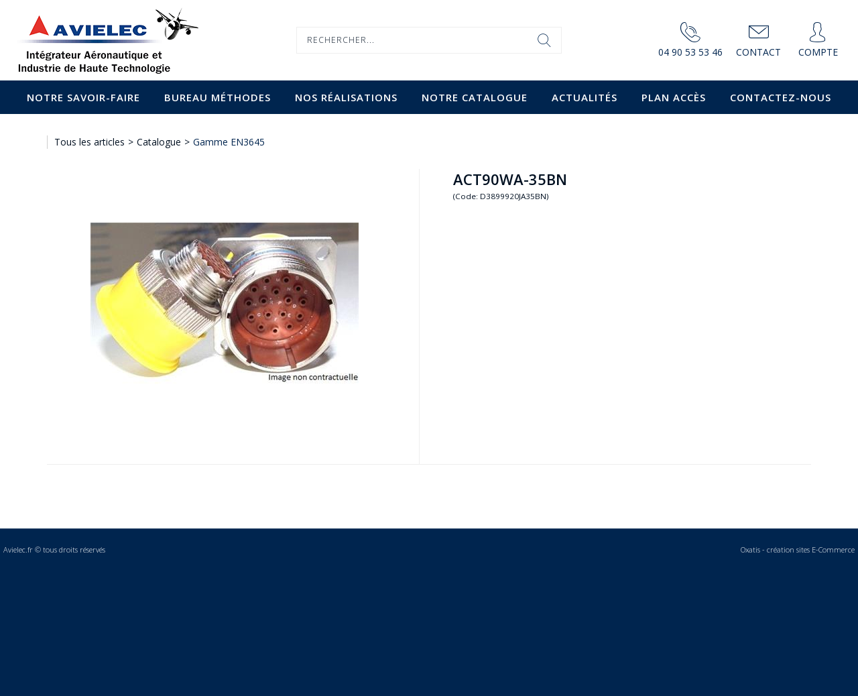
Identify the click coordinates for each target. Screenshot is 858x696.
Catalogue (159, 141)
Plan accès (673, 97)
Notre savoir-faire (83, 97)
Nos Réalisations (346, 97)
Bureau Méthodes (217, 97)
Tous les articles (89, 141)
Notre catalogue (475, 97)
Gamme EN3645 (229, 141)
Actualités (584, 97)
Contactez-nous (780, 97)
